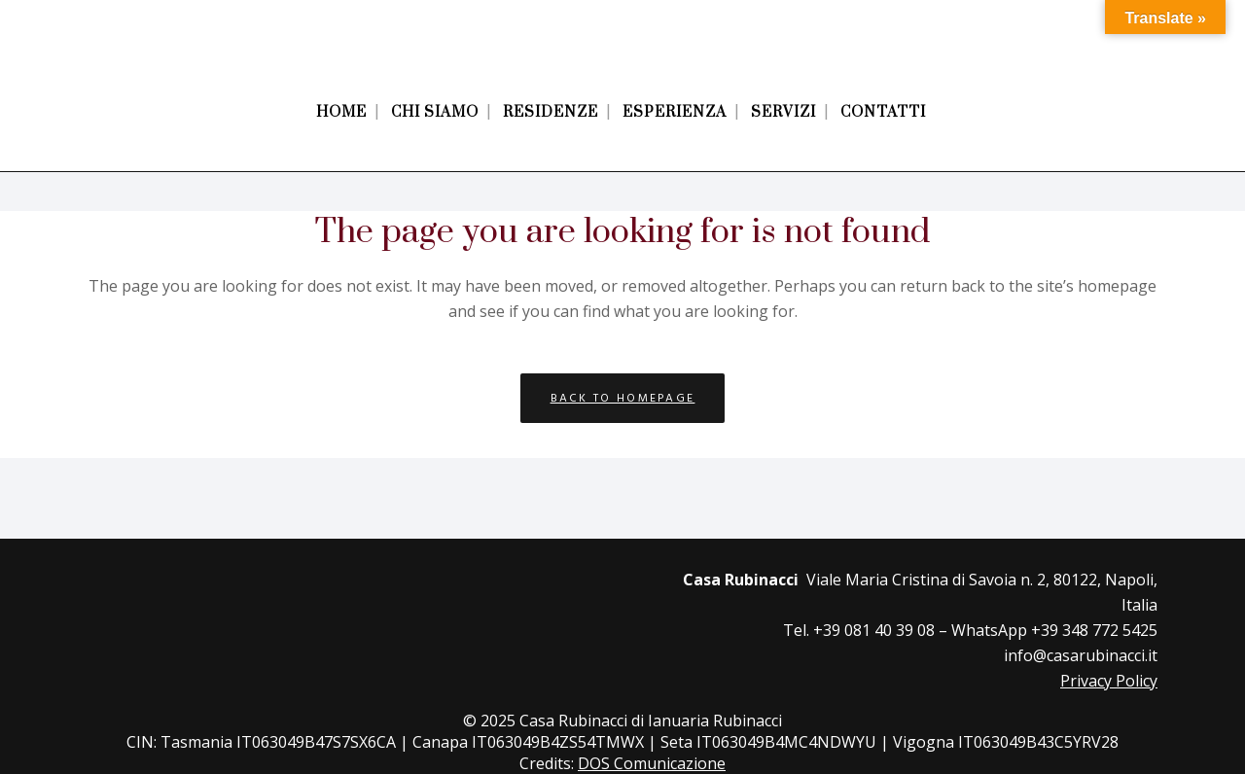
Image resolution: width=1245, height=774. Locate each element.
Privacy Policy (1108, 680)
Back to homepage (623, 398)
